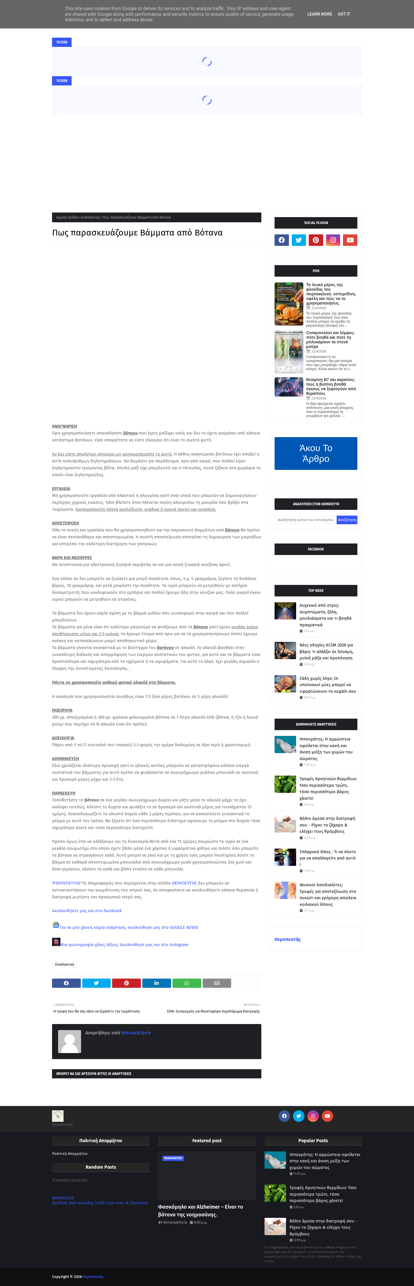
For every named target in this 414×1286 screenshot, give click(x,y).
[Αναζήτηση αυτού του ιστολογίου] (306, 520)
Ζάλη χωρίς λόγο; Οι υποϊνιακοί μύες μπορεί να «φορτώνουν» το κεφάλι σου (328, 685)
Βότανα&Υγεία (135, 1033)
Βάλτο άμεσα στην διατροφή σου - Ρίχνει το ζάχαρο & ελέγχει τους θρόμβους (327, 825)
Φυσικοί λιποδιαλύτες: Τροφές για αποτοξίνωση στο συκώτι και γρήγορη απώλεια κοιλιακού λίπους (328, 894)
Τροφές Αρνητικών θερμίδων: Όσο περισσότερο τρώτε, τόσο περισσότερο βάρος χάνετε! (328, 788)
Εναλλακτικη (90, 217)
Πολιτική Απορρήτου (69, 1153)
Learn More (319, 14)
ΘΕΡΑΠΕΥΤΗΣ (184, 883)
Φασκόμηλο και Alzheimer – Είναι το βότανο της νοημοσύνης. (200, 1211)
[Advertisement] (207, 158)
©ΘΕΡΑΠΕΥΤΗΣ (66, 883)
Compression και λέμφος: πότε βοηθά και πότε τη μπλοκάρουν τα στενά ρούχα (330, 339)
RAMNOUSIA (63, 1198)
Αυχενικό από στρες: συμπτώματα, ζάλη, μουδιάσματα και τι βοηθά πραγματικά (326, 615)
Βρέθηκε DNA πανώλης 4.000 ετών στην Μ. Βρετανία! (100, 1203)
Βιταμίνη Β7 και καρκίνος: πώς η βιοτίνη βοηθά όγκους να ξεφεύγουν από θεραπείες (331, 386)
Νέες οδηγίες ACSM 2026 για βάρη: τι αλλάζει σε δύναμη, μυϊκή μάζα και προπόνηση (327, 651)
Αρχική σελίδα (67, 217)
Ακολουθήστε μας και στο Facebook (87, 910)
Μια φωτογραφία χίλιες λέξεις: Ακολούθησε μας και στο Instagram (124, 944)
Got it (344, 14)
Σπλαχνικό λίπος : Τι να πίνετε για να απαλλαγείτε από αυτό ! (328, 858)
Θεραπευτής (288, 939)
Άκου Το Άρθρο (316, 453)
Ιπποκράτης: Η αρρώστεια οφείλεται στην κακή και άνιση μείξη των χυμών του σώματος (326, 748)
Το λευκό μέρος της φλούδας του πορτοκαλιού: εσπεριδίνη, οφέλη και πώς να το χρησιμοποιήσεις (331, 293)
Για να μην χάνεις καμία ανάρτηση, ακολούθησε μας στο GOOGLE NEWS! (129, 927)
